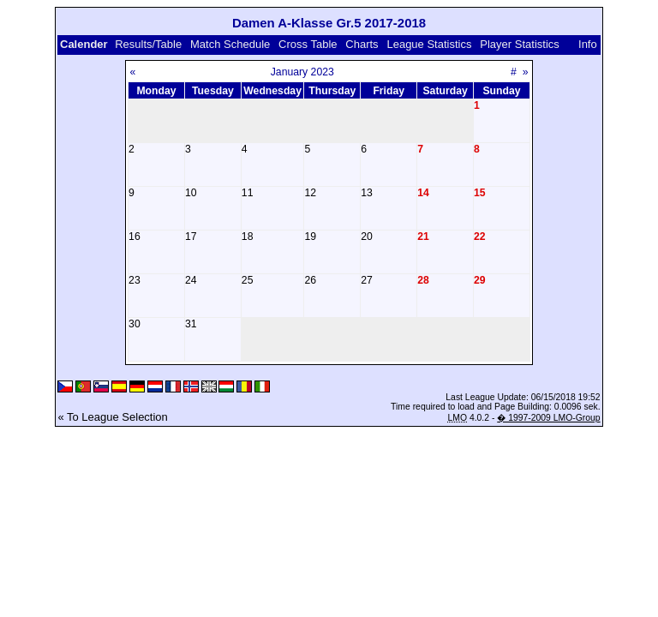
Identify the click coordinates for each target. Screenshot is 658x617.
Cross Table (307, 44)
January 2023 (302, 72)
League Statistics (428, 44)
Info (587, 44)
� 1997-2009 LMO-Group (548, 417)
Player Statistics (519, 44)
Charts (361, 44)
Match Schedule (230, 44)
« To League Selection (112, 416)
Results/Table (148, 44)
